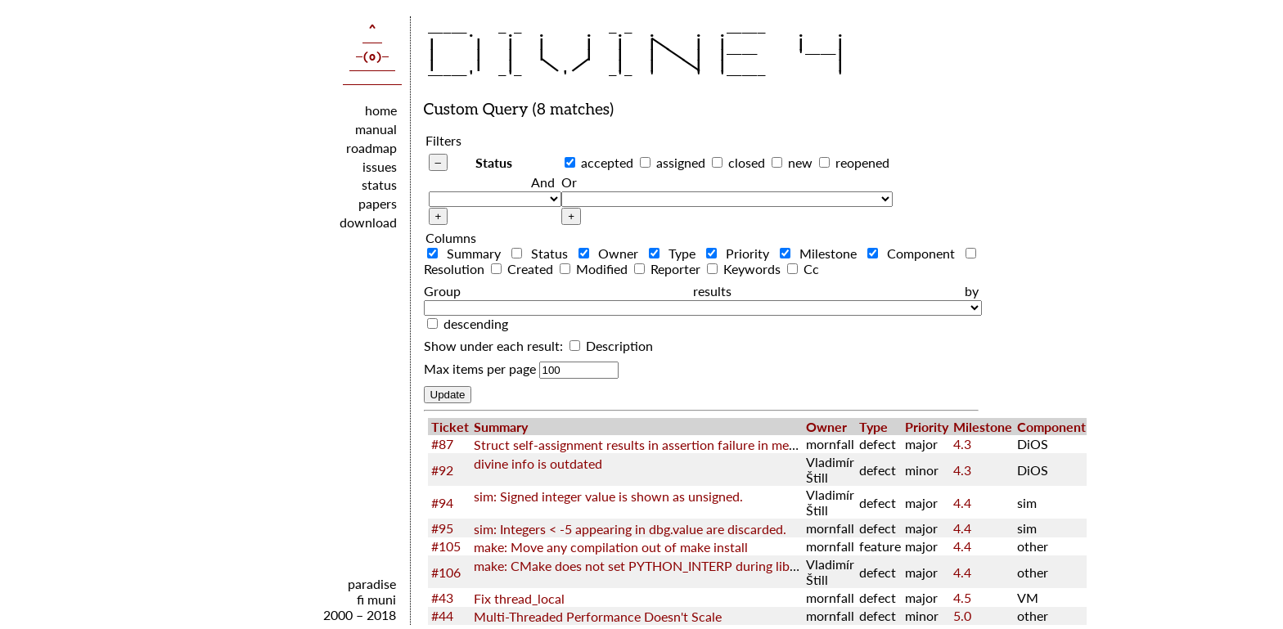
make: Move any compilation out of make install (611, 547)
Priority (741, 253)
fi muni (376, 599)
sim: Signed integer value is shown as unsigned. (608, 496)
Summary (467, 253)
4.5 (962, 597)
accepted (607, 162)
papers (377, 203)
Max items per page (480, 368)
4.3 (962, 444)
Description (611, 345)
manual (376, 129)
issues (379, 166)
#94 (442, 502)
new (800, 162)
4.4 (962, 502)
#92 (442, 470)
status (379, 184)
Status (493, 162)
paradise (372, 583)
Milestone (822, 253)
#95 (442, 528)
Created (523, 268)
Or (569, 182)
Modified (595, 268)
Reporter (669, 268)
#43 (442, 597)
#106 (446, 572)
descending (475, 323)
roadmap (371, 147)
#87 (442, 444)
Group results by (701, 291)
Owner (612, 253)
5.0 (962, 615)
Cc (803, 268)
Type (676, 253)
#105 (446, 546)
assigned (680, 162)
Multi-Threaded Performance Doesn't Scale (598, 616)
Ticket (450, 426)
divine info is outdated (538, 463)
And (543, 182)
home (381, 110)
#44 (442, 615)
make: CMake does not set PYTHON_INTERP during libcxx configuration (681, 565)
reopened (862, 162)
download (368, 222)
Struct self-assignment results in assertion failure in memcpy (647, 444)
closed (746, 162)
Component (914, 253)
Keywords (745, 268)
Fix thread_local (519, 598)
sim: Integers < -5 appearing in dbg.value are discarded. (630, 529)
